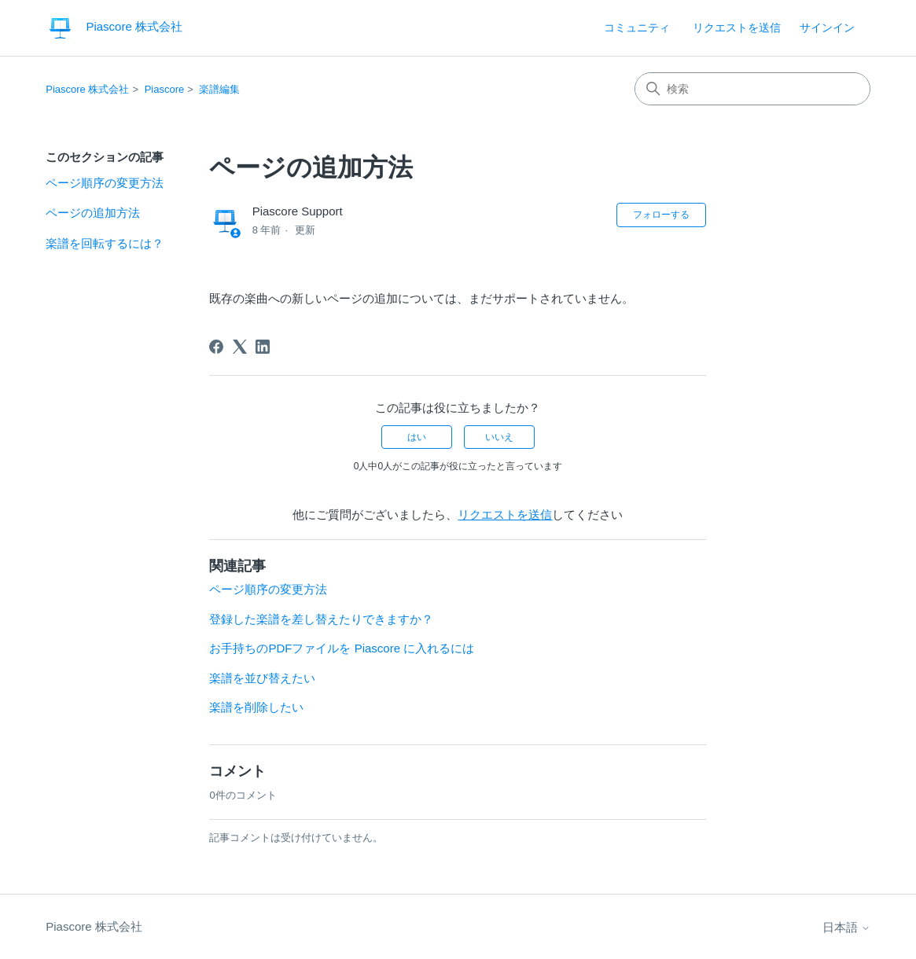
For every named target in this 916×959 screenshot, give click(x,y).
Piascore (165, 89)
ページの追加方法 (93, 212)
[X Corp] (240, 347)
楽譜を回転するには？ (105, 243)
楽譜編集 (219, 89)
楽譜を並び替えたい (262, 678)
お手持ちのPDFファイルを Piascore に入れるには (341, 648)
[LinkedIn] (263, 347)
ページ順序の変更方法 (105, 182)
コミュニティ (637, 27)
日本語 (846, 927)
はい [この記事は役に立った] (416, 437)
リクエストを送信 (737, 27)
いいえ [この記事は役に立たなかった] (499, 437)
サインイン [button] (827, 27)
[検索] (752, 89)
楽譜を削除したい (256, 707)
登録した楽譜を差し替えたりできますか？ (321, 619)
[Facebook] (216, 347)
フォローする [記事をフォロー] (661, 214)
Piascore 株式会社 (87, 89)
